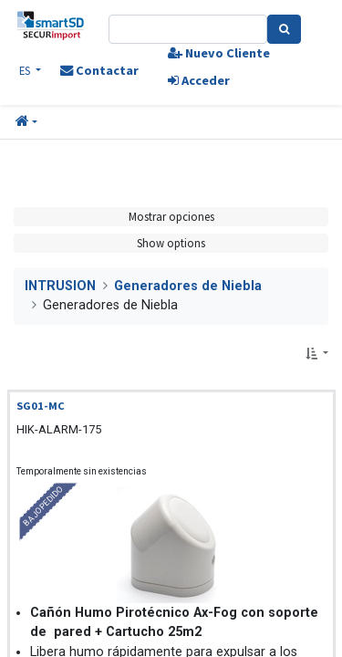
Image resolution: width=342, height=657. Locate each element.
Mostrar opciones (171, 216)
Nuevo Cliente (219, 53)
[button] (26, 122)
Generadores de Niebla (188, 286)
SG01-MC (40, 405)
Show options (171, 242)
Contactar (99, 70)
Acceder (199, 80)
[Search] (284, 29)
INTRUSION (60, 286)
